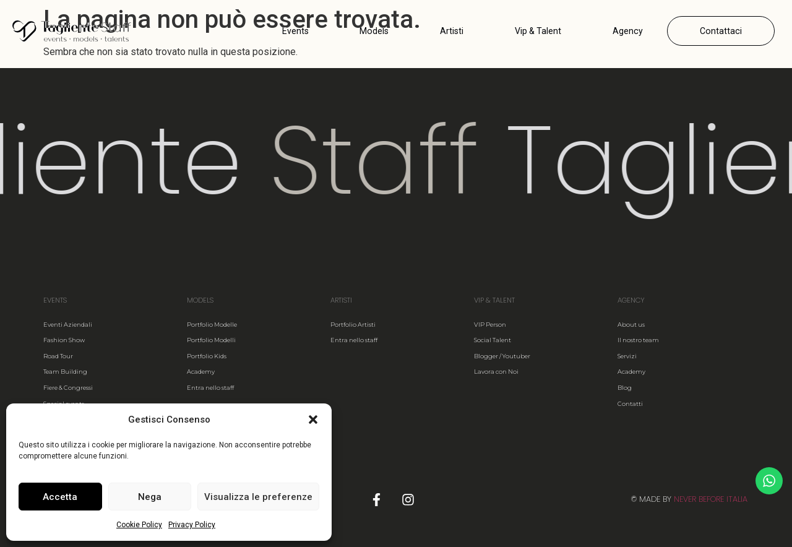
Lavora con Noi (496, 371)
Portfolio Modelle (212, 324)
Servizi (627, 356)
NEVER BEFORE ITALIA (710, 499)
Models (374, 31)
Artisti (451, 31)
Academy (201, 371)
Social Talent (492, 340)
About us (631, 324)
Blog (625, 387)
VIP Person (490, 324)
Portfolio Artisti (353, 324)
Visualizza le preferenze (258, 496)
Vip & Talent (538, 31)
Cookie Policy (139, 524)
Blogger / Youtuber (502, 356)
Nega (149, 496)
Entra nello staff (210, 387)
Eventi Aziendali (67, 324)
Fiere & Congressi (68, 387)
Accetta (60, 496)
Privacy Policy (191, 524)
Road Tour (58, 356)
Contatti (630, 403)
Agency (628, 31)
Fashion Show (64, 340)
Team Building (65, 371)
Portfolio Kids (206, 356)
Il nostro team (638, 340)
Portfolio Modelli (211, 340)
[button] (313, 419)
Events (295, 31)
